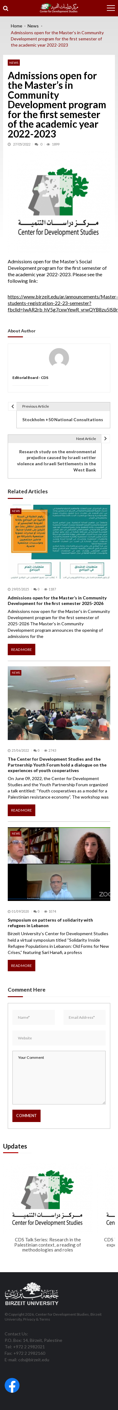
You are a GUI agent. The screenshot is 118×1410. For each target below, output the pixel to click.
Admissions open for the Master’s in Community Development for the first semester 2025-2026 (57, 600)
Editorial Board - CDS (30, 377)
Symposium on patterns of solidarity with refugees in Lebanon (50, 922)
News (13, 62)
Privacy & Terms (36, 1319)
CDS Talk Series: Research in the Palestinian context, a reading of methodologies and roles (47, 1244)
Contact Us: (16, 1333)
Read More (21, 649)
